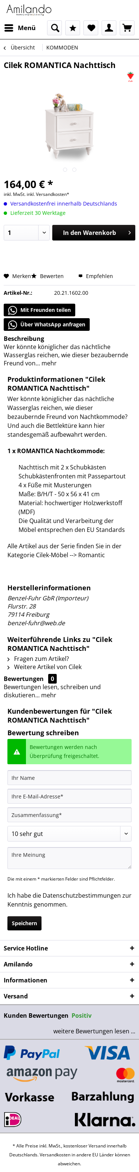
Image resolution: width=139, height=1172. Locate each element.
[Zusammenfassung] (69, 814)
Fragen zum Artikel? (38, 659)
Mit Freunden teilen (39, 310)
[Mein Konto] (109, 27)
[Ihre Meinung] (69, 858)
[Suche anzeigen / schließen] (54, 27)
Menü (20, 27)
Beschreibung (24, 339)
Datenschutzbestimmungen (82, 895)
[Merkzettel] (90, 27)
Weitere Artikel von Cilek (44, 667)
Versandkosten (55, 1155)
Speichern (24, 923)
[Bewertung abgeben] (69, 834)
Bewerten (48, 276)
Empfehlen (95, 276)
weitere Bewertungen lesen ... (94, 1031)
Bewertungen (24, 679)
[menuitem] (19, 27)
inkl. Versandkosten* (48, 194)
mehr (48, 363)
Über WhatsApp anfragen (46, 324)
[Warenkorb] (127, 27)
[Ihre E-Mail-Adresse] (69, 796)
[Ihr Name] (69, 777)
